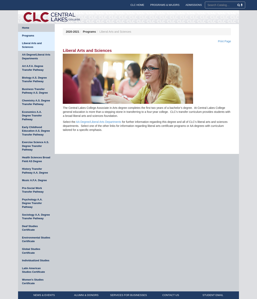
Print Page (224, 41)
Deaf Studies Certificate (30, 228)
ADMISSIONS (193, 4)
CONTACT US (170, 295)
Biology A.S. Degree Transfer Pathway (34, 79)
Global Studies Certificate (31, 250)
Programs (28, 35)
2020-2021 (72, 31)
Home (25, 27)
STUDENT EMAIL (212, 295)
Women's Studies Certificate (33, 281)
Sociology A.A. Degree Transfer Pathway (36, 216)
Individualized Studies (36, 260)
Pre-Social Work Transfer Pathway (33, 190)
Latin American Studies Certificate (33, 270)
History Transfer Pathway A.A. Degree (35, 170)
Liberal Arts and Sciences (32, 45)
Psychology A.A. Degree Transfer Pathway (32, 203)
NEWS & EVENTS (44, 295)
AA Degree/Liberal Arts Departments (36, 56)
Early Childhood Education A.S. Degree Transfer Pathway (36, 131)
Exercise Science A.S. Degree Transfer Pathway (35, 146)
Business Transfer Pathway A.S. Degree (35, 91)
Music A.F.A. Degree (34, 180)
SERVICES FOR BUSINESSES (128, 295)
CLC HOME (137, 4)
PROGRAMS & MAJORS (164, 4)
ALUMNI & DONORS (86, 295)
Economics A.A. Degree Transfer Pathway (32, 115)
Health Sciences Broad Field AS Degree (36, 159)
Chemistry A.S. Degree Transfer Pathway (36, 102)
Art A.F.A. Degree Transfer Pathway (33, 68)
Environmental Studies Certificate (36, 239)
